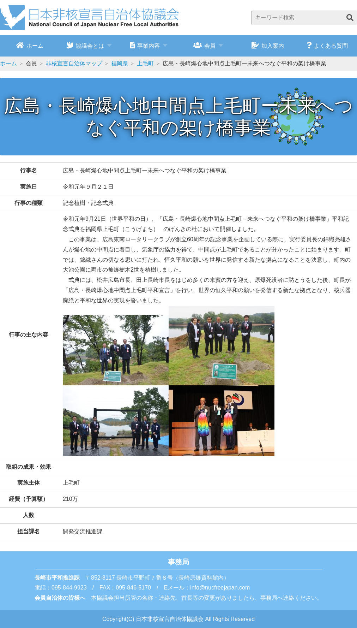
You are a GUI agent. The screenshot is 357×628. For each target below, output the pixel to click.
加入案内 (268, 45)
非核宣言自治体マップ (74, 63)
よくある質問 (327, 45)
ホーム (29, 45)
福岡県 (119, 63)
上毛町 (145, 63)
